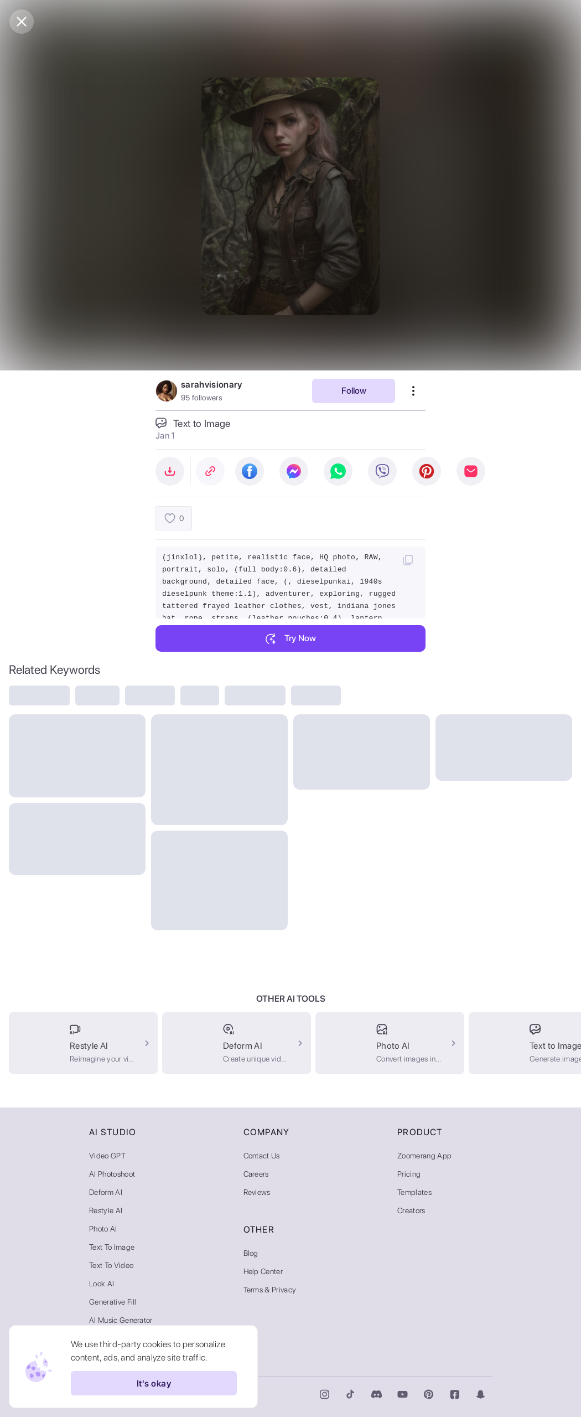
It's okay (154, 1383)
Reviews (257, 1192)
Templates (414, 1192)
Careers (256, 1173)
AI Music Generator (121, 1320)
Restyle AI (105, 1210)
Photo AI (103, 1228)
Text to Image (111, 1247)
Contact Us (261, 1155)
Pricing (409, 1173)
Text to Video (111, 1265)
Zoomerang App (424, 1155)
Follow (353, 390)
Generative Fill (113, 1301)
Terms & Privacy (270, 1289)
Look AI (101, 1283)
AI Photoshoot (112, 1173)
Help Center (263, 1271)
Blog (250, 1253)
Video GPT (107, 1155)
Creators (411, 1210)
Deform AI (105, 1192)
